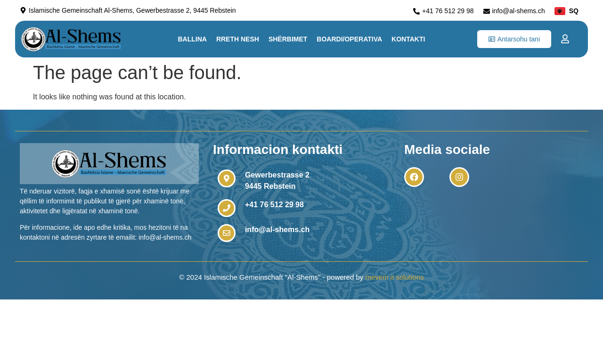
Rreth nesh (237, 39)
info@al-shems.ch (277, 230)
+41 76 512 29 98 (274, 205)
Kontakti (408, 39)
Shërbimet (288, 39)
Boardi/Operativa (349, 39)
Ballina (192, 39)
